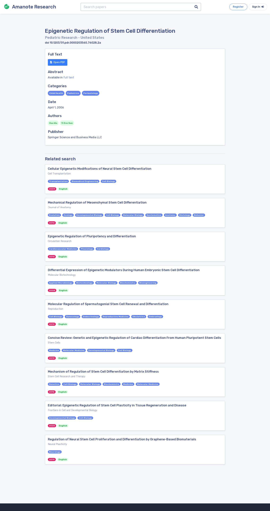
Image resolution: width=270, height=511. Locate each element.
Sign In (258, 6)
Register (238, 6)
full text (68, 77)
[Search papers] (136, 7)
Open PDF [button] (57, 62)
